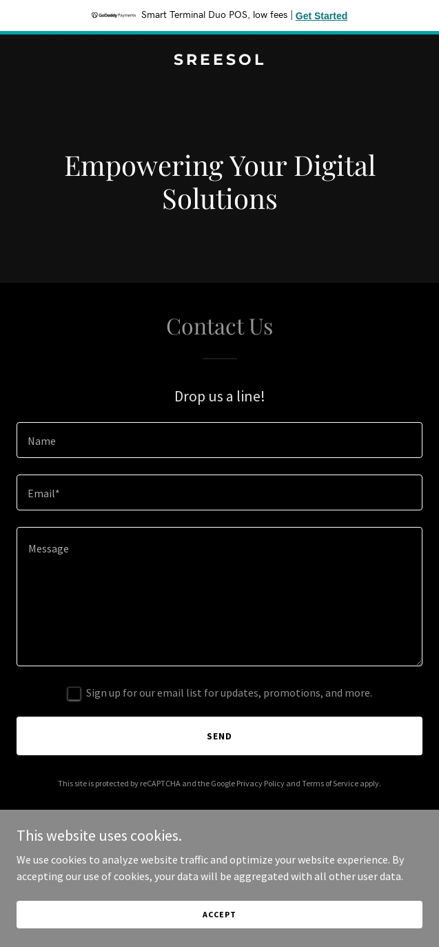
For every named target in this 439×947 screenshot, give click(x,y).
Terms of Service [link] (330, 783)
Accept (219, 914)
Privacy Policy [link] (260, 783)
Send (219, 736)
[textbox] (219, 440)
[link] (219, 61)
